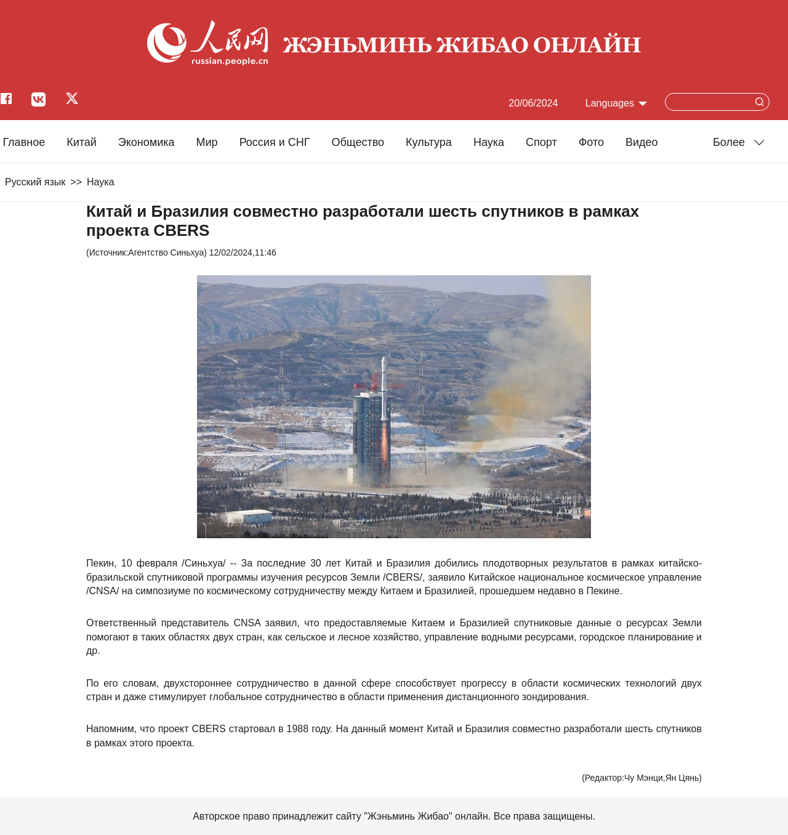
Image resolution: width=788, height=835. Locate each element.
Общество (357, 142)
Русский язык (35, 182)
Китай (81, 142)
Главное (23, 142)
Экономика (146, 142)
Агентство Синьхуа (166, 252)
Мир (207, 142)
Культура (429, 142)
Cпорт (541, 142)
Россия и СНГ (274, 142)
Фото (591, 142)
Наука (488, 142)
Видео (641, 142)
